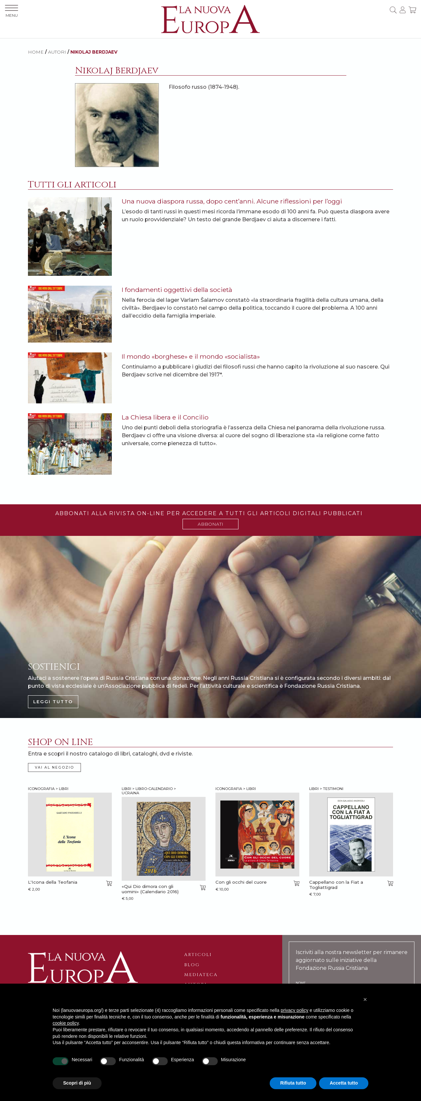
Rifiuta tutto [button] (293, 1083)
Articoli (198, 955)
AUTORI (57, 52)
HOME (36, 52)
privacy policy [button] (294, 1010)
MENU (11, 11)
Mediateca (201, 975)
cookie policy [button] (66, 1023)
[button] (365, 999)
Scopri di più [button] (77, 1083)
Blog (192, 965)
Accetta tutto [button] (344, 1083)
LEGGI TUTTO (53, 701)
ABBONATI (210, 524)
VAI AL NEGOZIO (54, 767)
